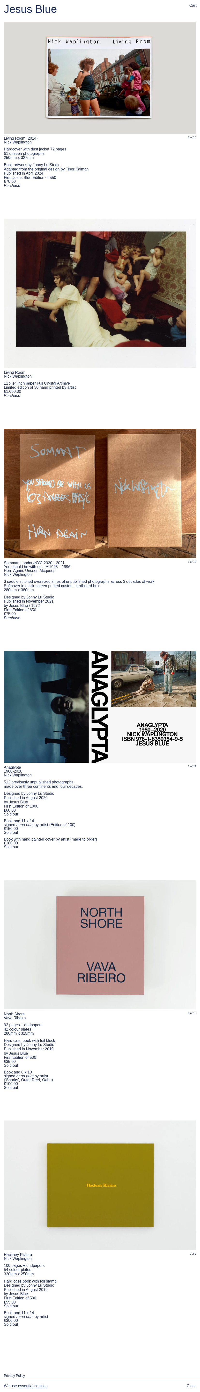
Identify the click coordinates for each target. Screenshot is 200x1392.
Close (192, 1386)
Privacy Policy (14, 1376)
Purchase (12, 185)
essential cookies (32, 1386)
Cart (193, 5)
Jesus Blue (30, 9)
